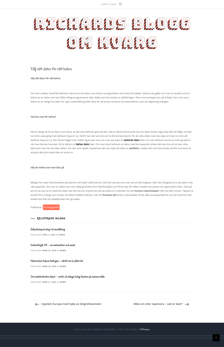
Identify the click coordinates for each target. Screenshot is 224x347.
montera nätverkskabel (146, 190)
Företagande (51, 207)
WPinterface (145, 329)
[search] (120, 4)
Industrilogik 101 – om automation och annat (53, 245)
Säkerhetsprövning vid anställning (48, 229)
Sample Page (108, 4)
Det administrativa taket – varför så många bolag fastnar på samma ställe (68, 277)
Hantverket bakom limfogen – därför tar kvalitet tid (57, 261)
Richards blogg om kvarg (112, 32)
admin (62, 235)
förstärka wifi (110, 195)
